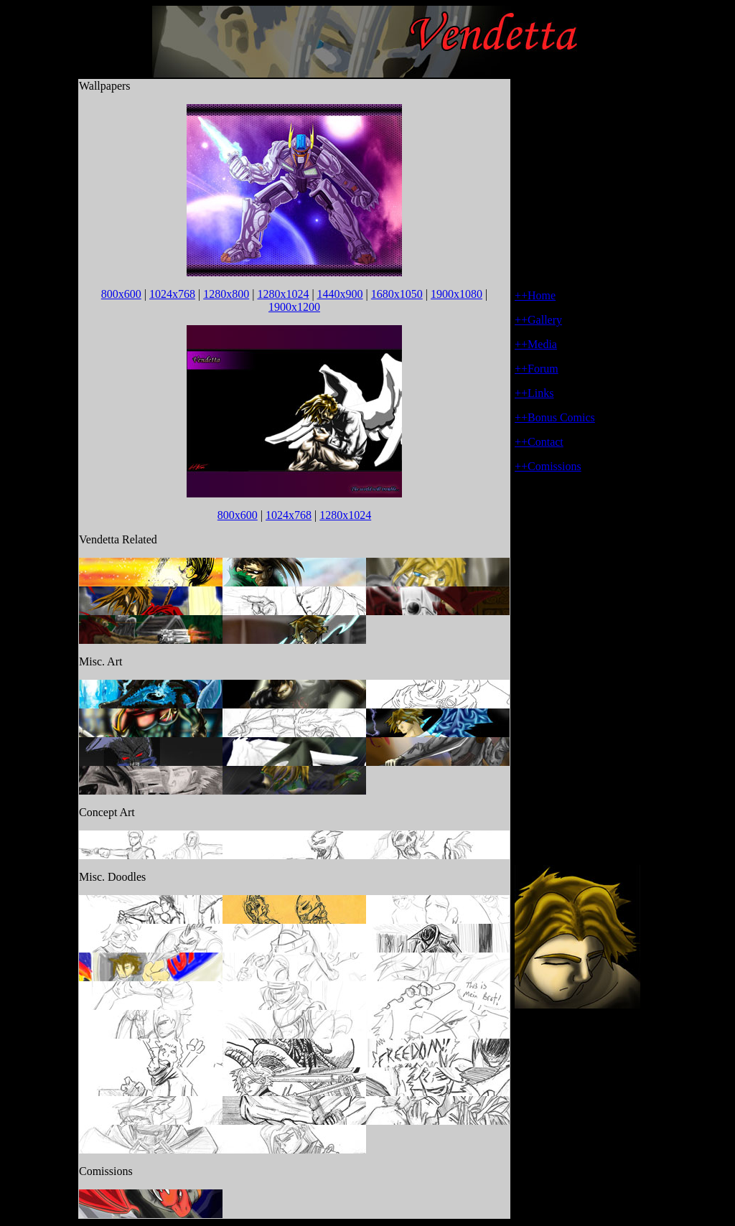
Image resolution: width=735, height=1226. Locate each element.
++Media (536, 344)
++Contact (539, 442)
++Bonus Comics (555, 417)
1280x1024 (283, 294)
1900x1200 (294, 307)
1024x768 (172, 294)
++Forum (536, 368)
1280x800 (226, 294)
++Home (535, 295)
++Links (534, 393)
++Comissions (548, 466)
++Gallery (538, 320)
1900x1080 (456, 294)
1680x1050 (397, 294)
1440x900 (340, 294)
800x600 (121, 294)
